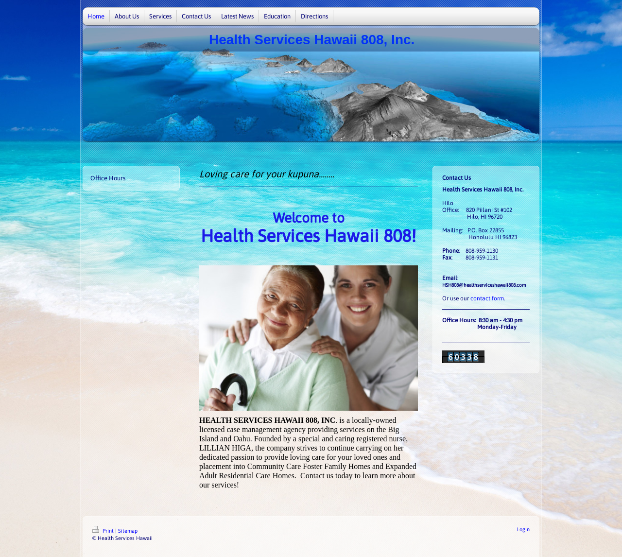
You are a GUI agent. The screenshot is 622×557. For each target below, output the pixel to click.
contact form (487, 298)
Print (103, 531)
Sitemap (128, 531)
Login (523, 529)
